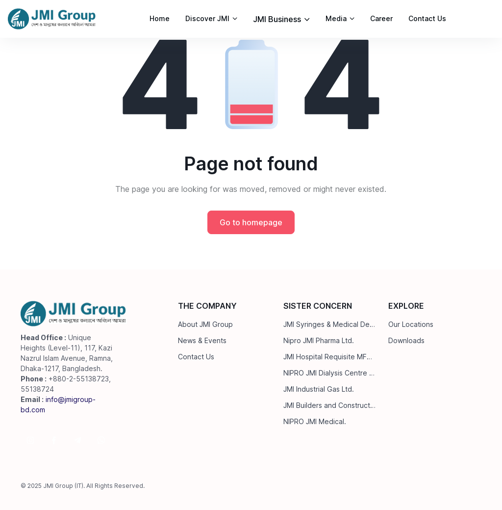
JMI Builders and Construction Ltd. (329, 405)
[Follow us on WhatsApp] (101, 440)
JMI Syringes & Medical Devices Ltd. (329, 324)
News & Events (202, 340)
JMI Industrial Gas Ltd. (318, 389)
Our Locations (410, 324)
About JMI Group (205, 324)
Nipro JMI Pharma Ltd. (318, 340)
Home (160, 18)
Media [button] (336, 18)
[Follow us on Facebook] (54, 440)
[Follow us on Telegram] (77, 440)
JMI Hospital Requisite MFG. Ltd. (329, 356)
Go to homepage (251, 222)
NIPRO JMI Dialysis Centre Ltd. (329, 373)
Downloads (406, 340)
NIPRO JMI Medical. (314, 421)
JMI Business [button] (277, 19)
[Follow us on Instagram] (30, 440)
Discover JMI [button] (207, 18)
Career (381, 18)
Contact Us (427, 18)
